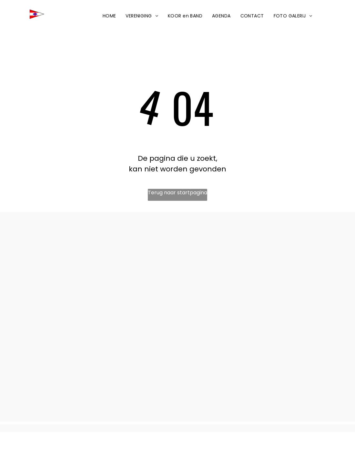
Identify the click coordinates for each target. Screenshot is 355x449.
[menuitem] (109, 16)
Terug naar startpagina (177, 192)
